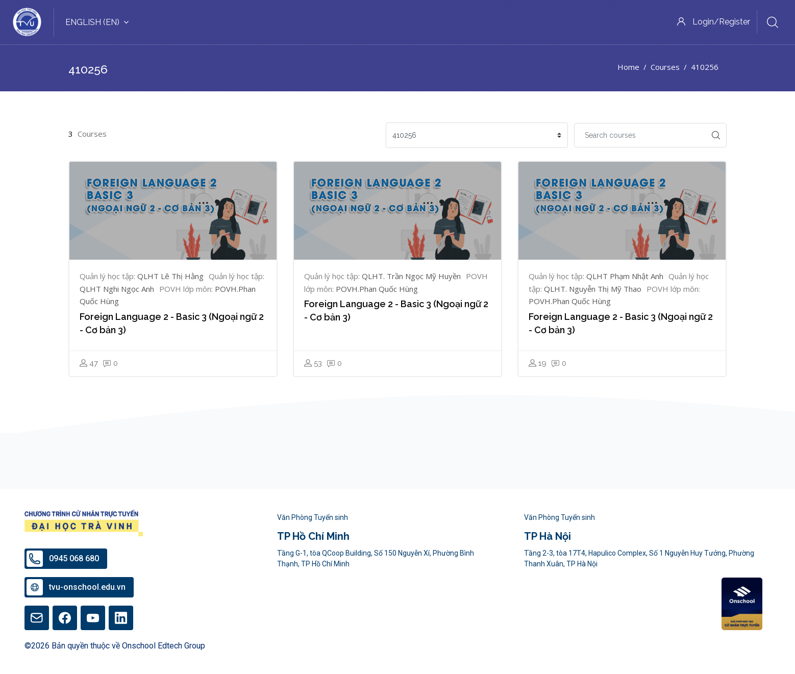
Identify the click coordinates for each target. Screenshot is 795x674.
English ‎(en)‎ (97, 22)
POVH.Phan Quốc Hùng (377, 289)
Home (628, 67)
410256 (704, 67)
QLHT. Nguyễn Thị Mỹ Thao (592, 289)
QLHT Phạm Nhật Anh (624, 276)
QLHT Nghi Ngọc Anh (117, 289)
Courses (665, 67)
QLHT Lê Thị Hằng (170, 276)
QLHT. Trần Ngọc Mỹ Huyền (411, 276)
